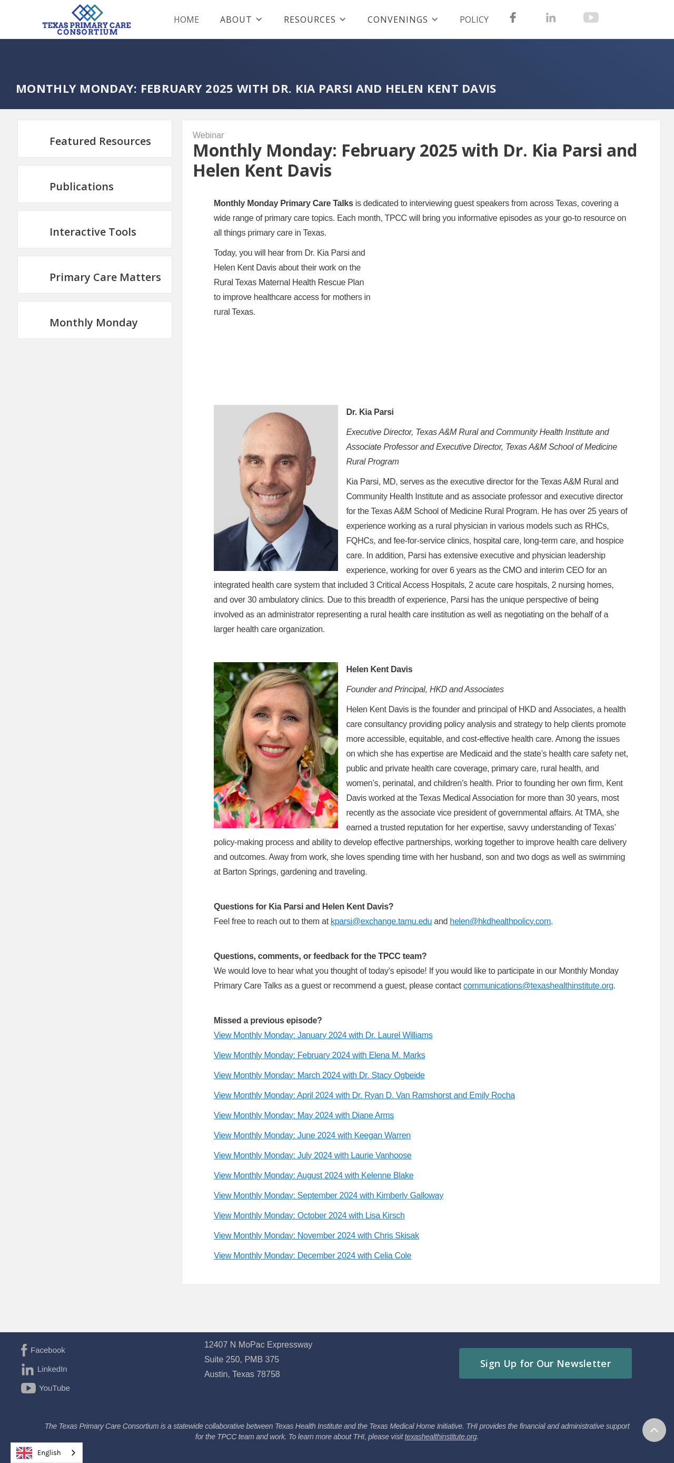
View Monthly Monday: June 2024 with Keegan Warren (312, 1135)
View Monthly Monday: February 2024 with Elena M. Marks (319, 1055)
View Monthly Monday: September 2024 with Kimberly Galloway (328, 1195)
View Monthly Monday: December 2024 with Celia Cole (312, 1255)
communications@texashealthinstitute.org (538, 985)
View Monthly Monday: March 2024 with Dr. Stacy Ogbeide (319, 1075)
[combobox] (47, 1452)
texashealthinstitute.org (441, 1436)
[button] (241, 19)
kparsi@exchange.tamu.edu (381, 921)
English (38, 1453)
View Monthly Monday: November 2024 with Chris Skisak (316, 1235)
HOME (186, 19)
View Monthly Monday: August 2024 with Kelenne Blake (313, 1175)
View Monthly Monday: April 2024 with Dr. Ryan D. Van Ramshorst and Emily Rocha (364, 1095)
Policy (474, 19)
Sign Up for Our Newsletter (545, 1363)
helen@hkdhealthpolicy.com (500, 921)
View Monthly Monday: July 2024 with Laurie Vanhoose (312, 1155)
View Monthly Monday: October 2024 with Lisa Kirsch (309, 1215)
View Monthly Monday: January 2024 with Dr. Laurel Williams (323, 1035)
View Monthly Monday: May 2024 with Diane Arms (304, 1115)
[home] (92, 19)
